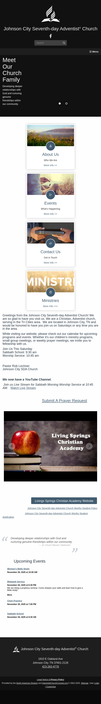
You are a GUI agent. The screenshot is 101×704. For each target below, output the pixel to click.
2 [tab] (66, 103)
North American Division (27, 683)
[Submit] (64, 43)
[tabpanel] (50, 81)
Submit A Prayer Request (64, 400)
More (9, 595)
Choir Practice (14, 601)
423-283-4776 (50, 666)
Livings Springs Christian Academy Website (64, 501)
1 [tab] (59, 103)
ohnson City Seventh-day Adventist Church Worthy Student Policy (63, 508)
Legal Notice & (50, 679)
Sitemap (84, 683)
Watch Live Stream (23, 388)
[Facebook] (51, 36)
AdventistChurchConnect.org (55, 683)
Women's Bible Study (18, 569)
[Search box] (50, 43)
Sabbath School (15, 613)
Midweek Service (16, 581)
